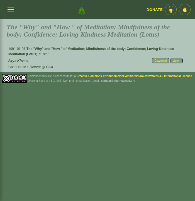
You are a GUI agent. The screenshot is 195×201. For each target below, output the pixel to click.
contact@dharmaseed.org (118, 80)
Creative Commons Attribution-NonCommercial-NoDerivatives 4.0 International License (134, 76)
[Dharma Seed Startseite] (82, 9)
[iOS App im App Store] (185, 9)
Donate (155, 10)
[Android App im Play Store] (171, 9)
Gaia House (17, 67)
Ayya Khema (18, 61)
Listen (176, 60)
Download (160, 60)
